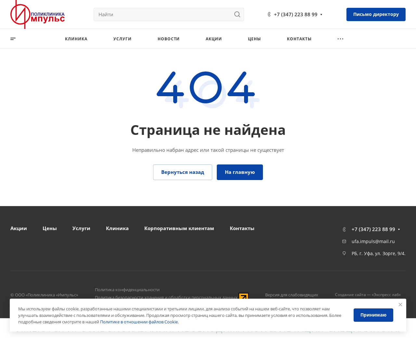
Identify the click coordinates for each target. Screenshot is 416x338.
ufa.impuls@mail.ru (373, 241)
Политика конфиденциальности (127, 289)
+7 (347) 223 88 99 (296, 14)
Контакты (242, 228)
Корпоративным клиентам (179, 228)
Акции (18, 228)
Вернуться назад (182, 172)
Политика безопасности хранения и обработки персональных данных (166, 297)
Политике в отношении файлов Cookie (139, 322)
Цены (50, 228)
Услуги (81, 228)
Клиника (117, 228)
